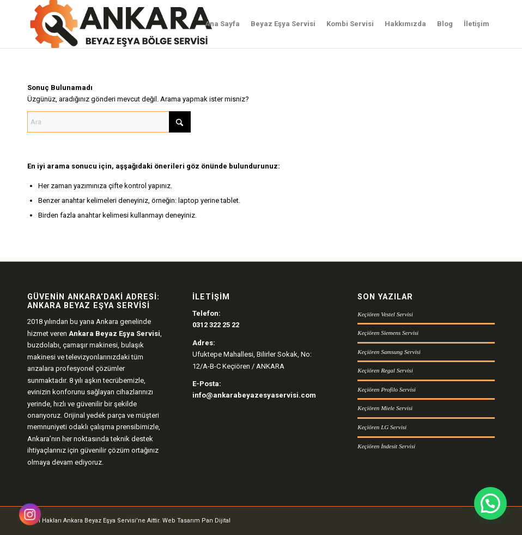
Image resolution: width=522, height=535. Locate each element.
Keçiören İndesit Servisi (386, 446)
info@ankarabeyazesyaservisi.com (254, 395)
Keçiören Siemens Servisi (387, 332)
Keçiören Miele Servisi (384, 408)
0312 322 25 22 (215, 325)
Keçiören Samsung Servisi (389, 351)
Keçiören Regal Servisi (384, 370)
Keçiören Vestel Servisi (384, 314)
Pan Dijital (216, 520)
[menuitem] (222, 24)
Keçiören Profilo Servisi (386, 389)
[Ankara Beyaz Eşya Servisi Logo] (120, 24)
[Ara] (109, 122)
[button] (490, 503)
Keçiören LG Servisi (381, 427)
